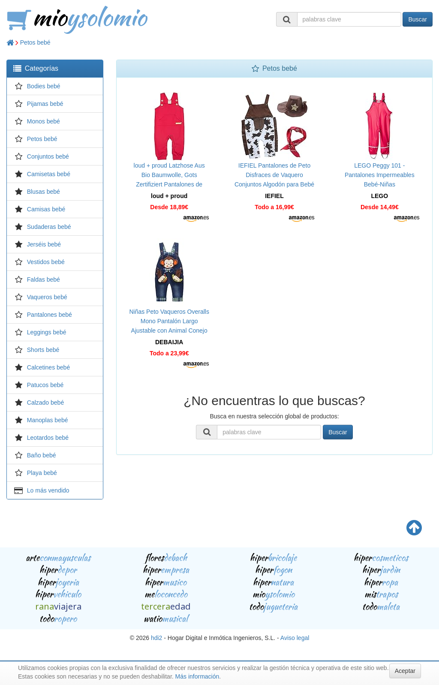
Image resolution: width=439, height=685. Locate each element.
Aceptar (405, 670)
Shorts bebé (43, 349)
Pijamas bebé (45, 103)
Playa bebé (42, 472)
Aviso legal (294, 637)
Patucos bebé (45, 385)
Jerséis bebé (44, 244)
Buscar (417, 19)
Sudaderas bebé (49, 226)
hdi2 (156, 637)
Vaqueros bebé (47, 297)
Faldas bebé (43, 279)
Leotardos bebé (48, 437)
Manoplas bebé (47, 420)
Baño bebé (41, 455)
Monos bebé (43, 121)
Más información (197, 676)
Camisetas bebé (48, 174)
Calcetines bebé (48, 367)
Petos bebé (35, 42)
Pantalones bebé (49, 314)
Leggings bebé (46, 332)
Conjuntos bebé (48, 156)
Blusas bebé (43, 191)
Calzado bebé (45, 402)
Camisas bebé (46, 209)
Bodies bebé (43, 86)
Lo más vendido (48, 490)
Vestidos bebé (46, 261)
